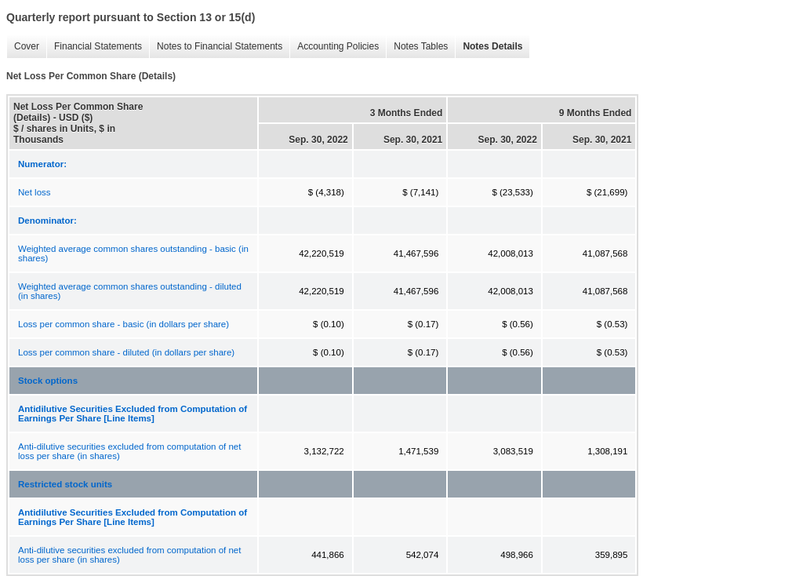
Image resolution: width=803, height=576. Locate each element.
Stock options (48, 380)
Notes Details (488, 47)
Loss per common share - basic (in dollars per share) (123, 324)
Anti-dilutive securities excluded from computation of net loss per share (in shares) (129, 451)
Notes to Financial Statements (215, 47)
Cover (22, 47)
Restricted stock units (65, 484)
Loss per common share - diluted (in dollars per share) (126, 352)
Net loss (34, 192)
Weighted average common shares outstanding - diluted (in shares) (130, 291)
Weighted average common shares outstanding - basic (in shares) (133, 253)
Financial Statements (94, 47)
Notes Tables (417, 47)
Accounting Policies (334, 47)
